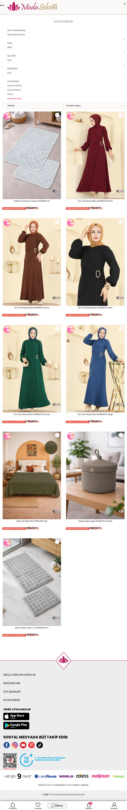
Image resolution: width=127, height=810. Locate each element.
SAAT (9, 60)
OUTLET (10, 94)
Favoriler (38, 805)
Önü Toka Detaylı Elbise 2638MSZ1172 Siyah (95, 308)
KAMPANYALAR (14, 98)
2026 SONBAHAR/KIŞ (16, 30)
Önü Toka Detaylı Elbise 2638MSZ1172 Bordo (95, 201)
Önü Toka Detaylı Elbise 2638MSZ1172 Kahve (31, 308)
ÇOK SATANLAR (14, 90)
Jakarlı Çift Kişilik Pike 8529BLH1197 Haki (31, 521)
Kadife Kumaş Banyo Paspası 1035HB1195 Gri (32, 201)
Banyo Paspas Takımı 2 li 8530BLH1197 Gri (31, 628)
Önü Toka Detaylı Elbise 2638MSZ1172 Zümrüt (32, 414)
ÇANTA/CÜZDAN (14, 85)
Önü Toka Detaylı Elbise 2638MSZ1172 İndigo (95, 414)
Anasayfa (13, 805)
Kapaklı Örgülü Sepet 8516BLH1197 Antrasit (95, 521)
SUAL (9, 73)
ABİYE (9, 47)
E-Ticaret (53, 794)
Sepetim (88, 805)
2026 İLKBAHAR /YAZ (16, 34)
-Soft (45, 794)
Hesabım (114, 805)
